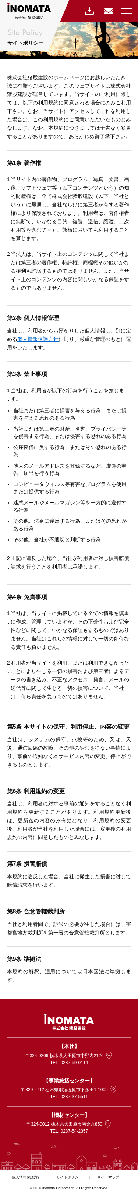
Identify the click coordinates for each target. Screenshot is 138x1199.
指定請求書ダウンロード (88, 11)
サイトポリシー (69, 1177)
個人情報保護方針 (38, 339)
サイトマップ (108, 1177)
